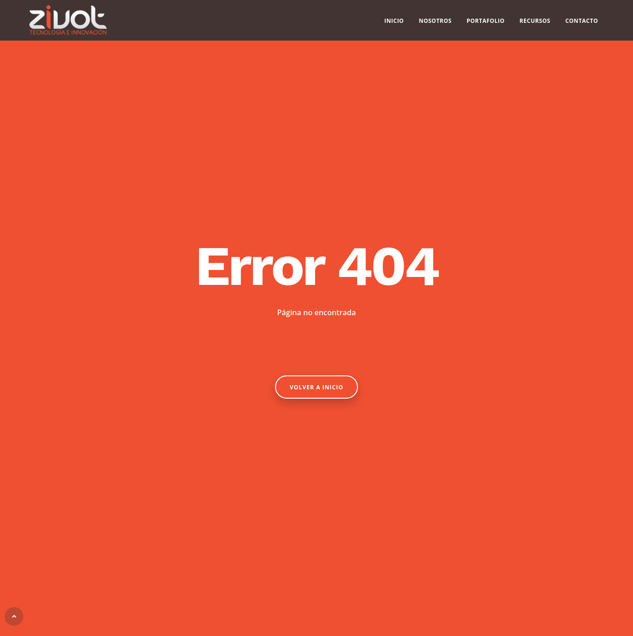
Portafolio (486, 24)
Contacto (581, 24)
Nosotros (435, 24)
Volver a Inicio (317, 387)
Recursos (535, 24)
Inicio (394, 24)
